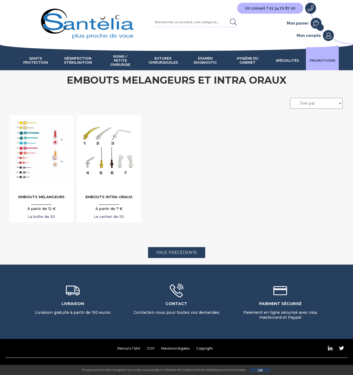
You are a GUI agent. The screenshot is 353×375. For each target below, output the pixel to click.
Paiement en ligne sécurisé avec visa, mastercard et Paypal (280, 310)
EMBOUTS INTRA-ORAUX (108, 197)
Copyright (204, 348)
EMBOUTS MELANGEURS (41, 197)
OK (260, 370)
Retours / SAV (128, 348)
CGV (151, 348)
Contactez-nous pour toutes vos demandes (176, 308)
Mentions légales (175, 348)
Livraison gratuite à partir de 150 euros (73, 308)
